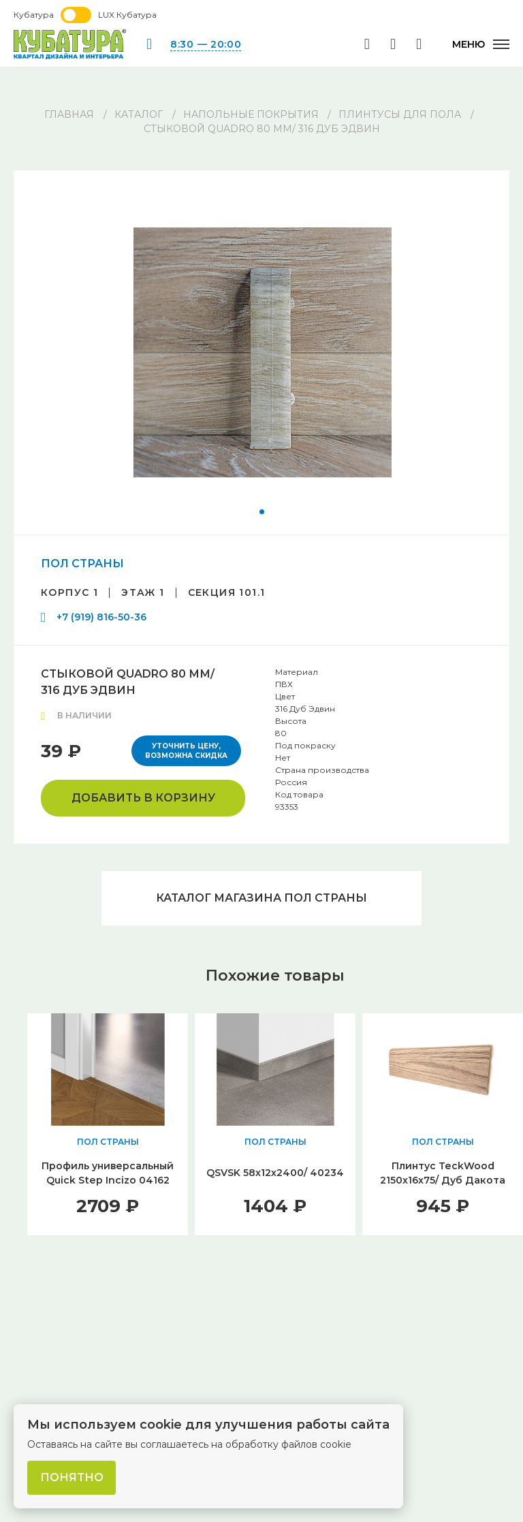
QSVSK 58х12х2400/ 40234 (275, 1173)
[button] (261, 511)
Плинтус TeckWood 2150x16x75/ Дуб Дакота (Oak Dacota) (442, 1180)
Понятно (72, 1477)
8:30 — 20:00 (205, 44)
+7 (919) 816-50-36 (101, 617)
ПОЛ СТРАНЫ (82, 563)
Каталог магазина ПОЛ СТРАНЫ (261, 897)
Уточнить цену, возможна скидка (186, 751)
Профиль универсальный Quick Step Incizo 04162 (108, 1173)
